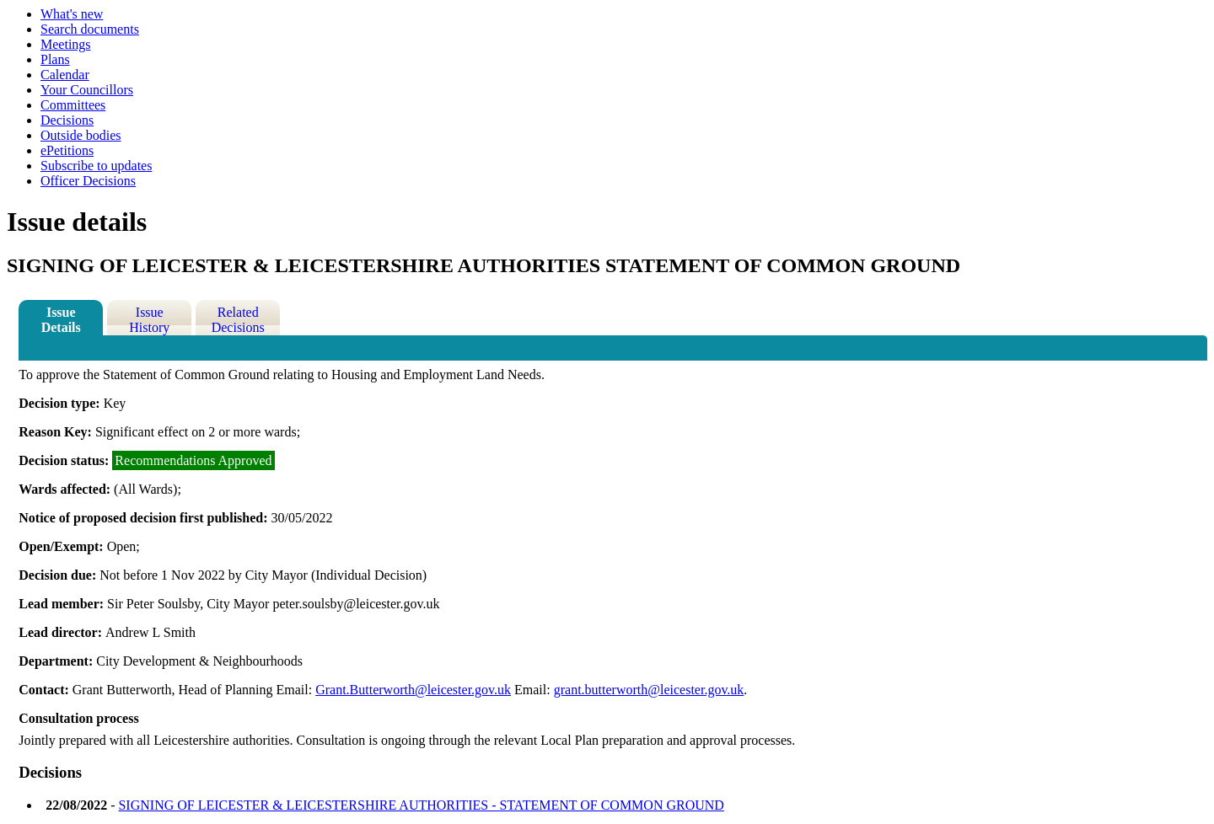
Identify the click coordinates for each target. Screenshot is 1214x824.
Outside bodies (80, 135)
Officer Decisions (88, 181)
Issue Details (61, 319)
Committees (72, 105)
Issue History (149, 319)
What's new (71, 14)
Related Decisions (238, 319)
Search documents (89, 29)
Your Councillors (86, 90)
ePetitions (67, 150)
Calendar (64, 74)
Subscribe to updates (96, 165)
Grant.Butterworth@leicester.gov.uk (413, 689)
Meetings (65, 44)
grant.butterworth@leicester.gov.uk (649, 689)
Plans (55, 59)
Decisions (67, 120)
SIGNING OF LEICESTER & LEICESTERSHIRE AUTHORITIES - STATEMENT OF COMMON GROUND (420, 805)
